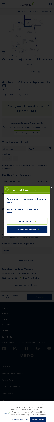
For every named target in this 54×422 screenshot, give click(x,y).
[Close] (51, 188)
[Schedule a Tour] (27, 221)
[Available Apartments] (27, 229)
